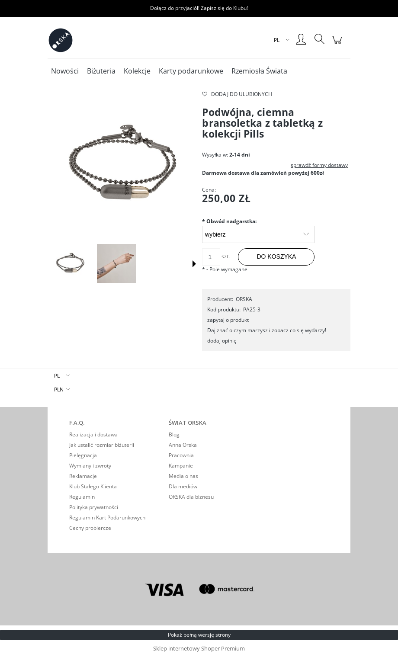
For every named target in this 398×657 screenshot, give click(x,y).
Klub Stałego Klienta (93, 486)
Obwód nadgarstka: (229, 221)
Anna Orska (183, 445)
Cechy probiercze (90, 528)
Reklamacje (83, 476)
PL (57, 375)
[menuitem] (65, 71)
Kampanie (181, 465)
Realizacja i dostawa (93, 434)
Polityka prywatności (93, 507)
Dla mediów (183, 486)
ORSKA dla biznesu (191, 496)
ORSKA (244, 299)
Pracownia (181, 455)
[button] (194, 263)
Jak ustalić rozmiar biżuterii (101, 445)
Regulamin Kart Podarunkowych (107, 517)
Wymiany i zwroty (90, 465)
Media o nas (183, 476)
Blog (174, 434)
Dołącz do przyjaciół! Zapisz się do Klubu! (199, 8)
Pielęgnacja (83, 455)
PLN (59, 389)
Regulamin (82, 496)
